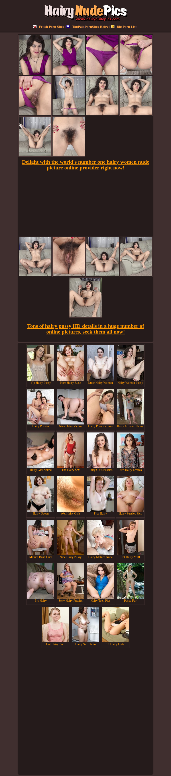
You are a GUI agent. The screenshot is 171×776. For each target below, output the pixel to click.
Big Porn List (123, 26)
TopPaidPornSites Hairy (87, 26)
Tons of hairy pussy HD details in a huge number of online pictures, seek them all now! (85, 329)
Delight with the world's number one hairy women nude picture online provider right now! (85, 165)
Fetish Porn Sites (48, 26)
